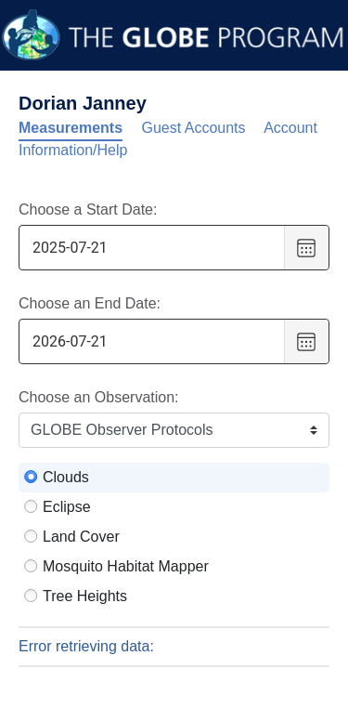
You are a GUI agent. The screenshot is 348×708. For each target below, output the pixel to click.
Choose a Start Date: (88, 209)
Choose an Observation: (99, 397)
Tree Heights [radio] (85, 596)
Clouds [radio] (66, 477)
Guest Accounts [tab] (194, 128)
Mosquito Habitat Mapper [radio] (126, 566)
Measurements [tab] (70, 128)
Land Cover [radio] (81, 536)
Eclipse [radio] (67, 507)
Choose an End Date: (90, 303)
